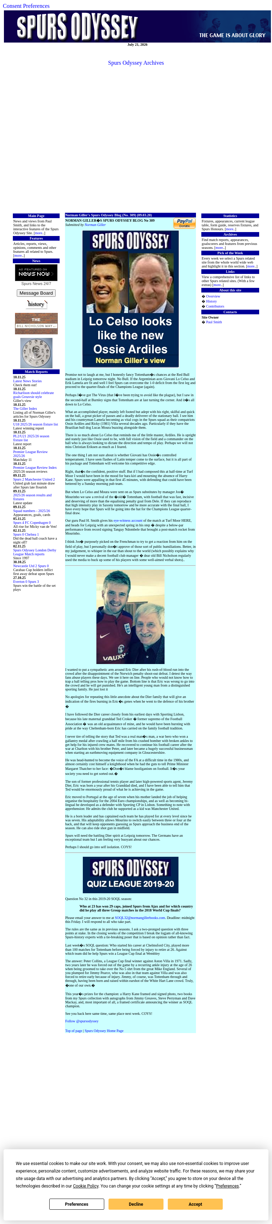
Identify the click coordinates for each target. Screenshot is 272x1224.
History (211, 301)
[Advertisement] (135, 139)
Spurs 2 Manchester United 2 (34, 479)
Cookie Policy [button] (85, 1186)
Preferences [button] (227, 1186)
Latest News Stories (27, 381)
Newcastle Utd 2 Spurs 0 (31, 566)
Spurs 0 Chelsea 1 (26, 534)
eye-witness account (128, 520)
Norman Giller (95, 225)
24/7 (46, 283)
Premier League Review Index (35, 468)
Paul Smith (214, 322)
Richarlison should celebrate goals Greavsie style (33, 395)
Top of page (73, 1031)
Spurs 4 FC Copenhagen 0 (32, 523)
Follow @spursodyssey (82, 1021)
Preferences (77, 1204)
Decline (136, 1204)
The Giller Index (25, 409)
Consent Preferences (26, 6)
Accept (195, 1204)
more (38, 233)
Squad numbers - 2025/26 (31, 511)
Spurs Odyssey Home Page (104, 1031)
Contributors (215, 306)
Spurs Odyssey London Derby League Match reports (34, 552)
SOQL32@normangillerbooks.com (140, 918)
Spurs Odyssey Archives (136, 63)
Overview (213, 296)
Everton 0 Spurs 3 (26, 582)
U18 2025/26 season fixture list (35, 424)
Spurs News (31, 283)
